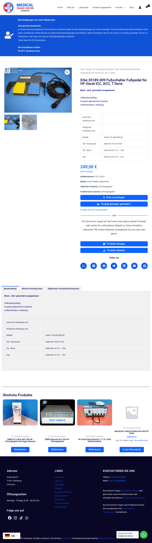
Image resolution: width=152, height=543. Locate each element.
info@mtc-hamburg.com (134, 498)
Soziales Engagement (101, 7)
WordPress (66, 538)
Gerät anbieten (61, 496)
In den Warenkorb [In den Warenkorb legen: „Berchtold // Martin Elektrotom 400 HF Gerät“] (132, 449)
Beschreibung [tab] (10, 288)
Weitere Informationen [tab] (32, 288)
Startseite (59, 477)
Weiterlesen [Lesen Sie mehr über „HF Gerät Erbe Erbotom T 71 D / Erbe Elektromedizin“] (94, 449)
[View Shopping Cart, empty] (146, 7)
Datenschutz (60, 507)
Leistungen (83, 7)
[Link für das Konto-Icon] (140, 7)
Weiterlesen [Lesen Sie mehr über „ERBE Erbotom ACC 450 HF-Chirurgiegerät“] (57, 449)
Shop (131, 7)
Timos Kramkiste (105, 538)
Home (60, 7)
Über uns (71, 7)
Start (82, 69)
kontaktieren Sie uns (130, 491)
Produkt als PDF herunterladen (93, 210)
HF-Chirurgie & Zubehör (103, 69)
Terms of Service (62, 503)
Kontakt (120, 7)
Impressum (60, 499)
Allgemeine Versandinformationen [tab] (63, 288)
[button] (124, 7)
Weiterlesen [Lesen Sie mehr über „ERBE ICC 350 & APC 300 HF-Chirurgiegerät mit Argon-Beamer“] (20, 449)
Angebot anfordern (63, 492)
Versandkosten (141, 440)
